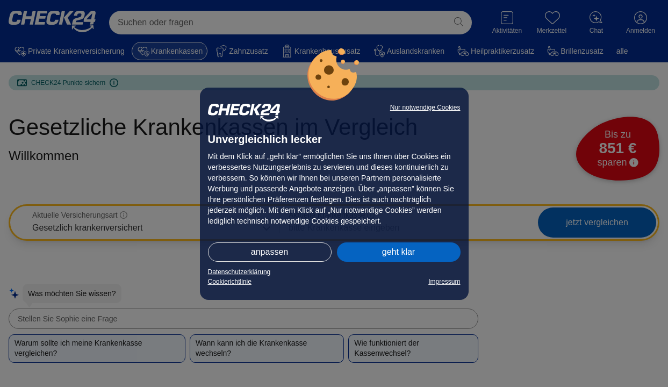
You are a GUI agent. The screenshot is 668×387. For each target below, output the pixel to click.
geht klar (398, 251)
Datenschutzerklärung (239, 272)
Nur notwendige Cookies (425, 107)
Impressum (444, 281)
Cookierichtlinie (230, 281)
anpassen (269, 251)
